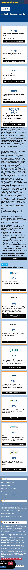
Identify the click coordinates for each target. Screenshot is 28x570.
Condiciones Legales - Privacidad (11, 558)
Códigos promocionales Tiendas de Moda (11, 504)
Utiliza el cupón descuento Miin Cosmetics (14, 316)
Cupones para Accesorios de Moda (10, 507)
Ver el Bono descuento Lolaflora (14, 101)
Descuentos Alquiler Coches (8, 488)
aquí (10, 563)
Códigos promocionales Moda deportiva (11, 516)
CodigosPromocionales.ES (9, 2)
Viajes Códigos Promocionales (9, 495)
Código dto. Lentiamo (14, 290)
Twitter (5, 264)
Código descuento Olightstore (14, 367)
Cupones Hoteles (5, 485)
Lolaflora (14, 258)
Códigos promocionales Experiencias (10, 491)
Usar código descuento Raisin (14, 392)
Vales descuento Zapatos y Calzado (10, 510)
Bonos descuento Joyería (7, 513)
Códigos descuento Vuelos (8, 482)
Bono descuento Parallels (14, 342)
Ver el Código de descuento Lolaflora (14, 61)
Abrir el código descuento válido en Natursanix (14, 418)
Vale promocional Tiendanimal (14, 469)
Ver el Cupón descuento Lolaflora (14, 41)
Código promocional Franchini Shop (14, 444)
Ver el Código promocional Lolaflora (14, 81)
